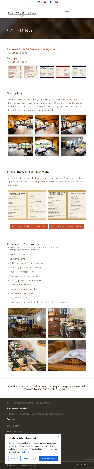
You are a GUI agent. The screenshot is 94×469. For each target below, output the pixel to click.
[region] (33, 449)
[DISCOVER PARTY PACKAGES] (66, 226)
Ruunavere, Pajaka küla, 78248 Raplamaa (54, 5)
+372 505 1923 (29, 5)
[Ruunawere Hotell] (39, 13)
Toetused (11, 419)
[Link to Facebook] (77, 13)
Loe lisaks (25, 452)
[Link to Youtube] (85, 13)
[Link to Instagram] (81, 13)
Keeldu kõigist (30, 458)
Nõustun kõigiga (48, 458)
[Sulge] (58, 436)
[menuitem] (65, 13)
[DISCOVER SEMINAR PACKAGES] (29, 226)
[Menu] (65, 13)
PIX (38, 465)
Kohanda (14, 458)
